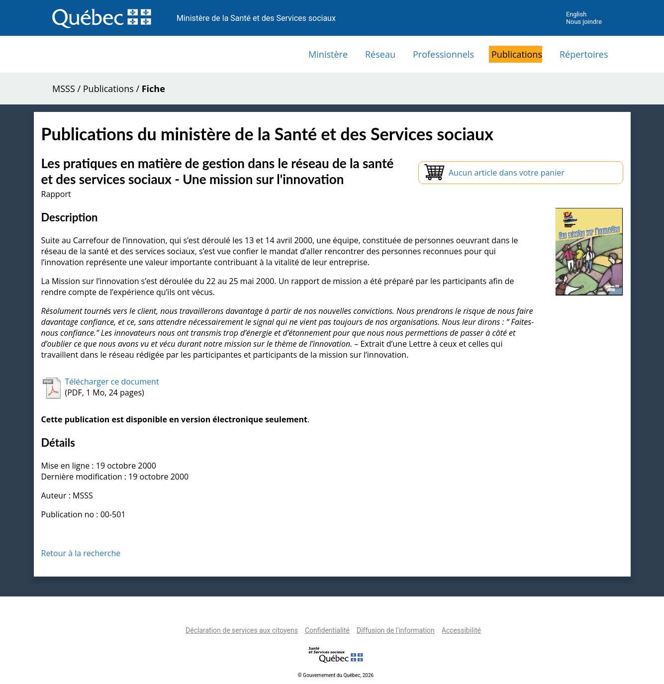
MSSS (63, 89)
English (576, 14)
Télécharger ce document (112, 381)
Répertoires (584, 54)
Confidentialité (327, 630)
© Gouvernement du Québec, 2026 (336, 675)
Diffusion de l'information (396, 630)
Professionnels (443, 54)
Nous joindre (584, 21)
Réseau (380, 54)
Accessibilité (461, 630)
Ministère (328, 54)
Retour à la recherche (81, 553)
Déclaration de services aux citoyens (242, 630)
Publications (516, 54)
